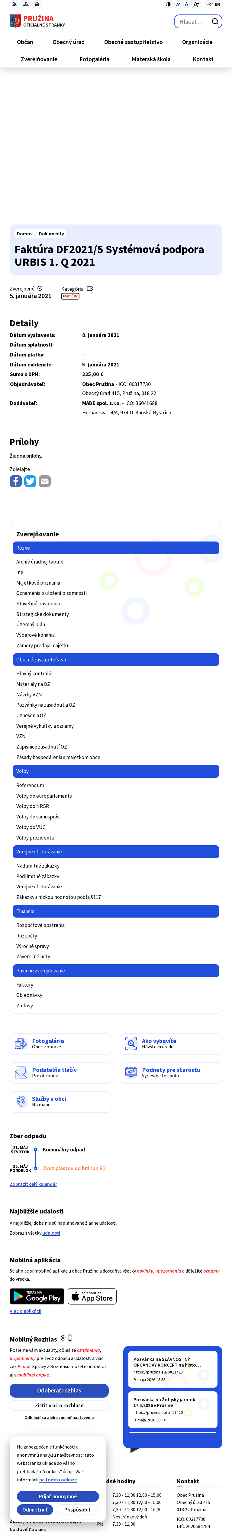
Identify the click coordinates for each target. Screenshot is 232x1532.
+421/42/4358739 (194, 1398)
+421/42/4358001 (194, 1405)
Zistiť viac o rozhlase (59, 1257)
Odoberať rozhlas (59, 1243)
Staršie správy (143, 1292)
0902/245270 (190, 1420)
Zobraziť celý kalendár (33, 1037)
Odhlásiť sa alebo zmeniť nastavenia (59, 1270)
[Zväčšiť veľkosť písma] (196, 4)
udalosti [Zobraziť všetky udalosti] (51, 1085)
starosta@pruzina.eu (199, 1427)
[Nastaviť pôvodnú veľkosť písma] (186, 4)
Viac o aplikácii (25, 1163)
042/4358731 (190, 1413)
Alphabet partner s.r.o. (88, 1499)
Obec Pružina (78, 1508)
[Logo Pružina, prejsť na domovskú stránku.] (37, 21)
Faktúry (70, 148)
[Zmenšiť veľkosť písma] (178, 4)
